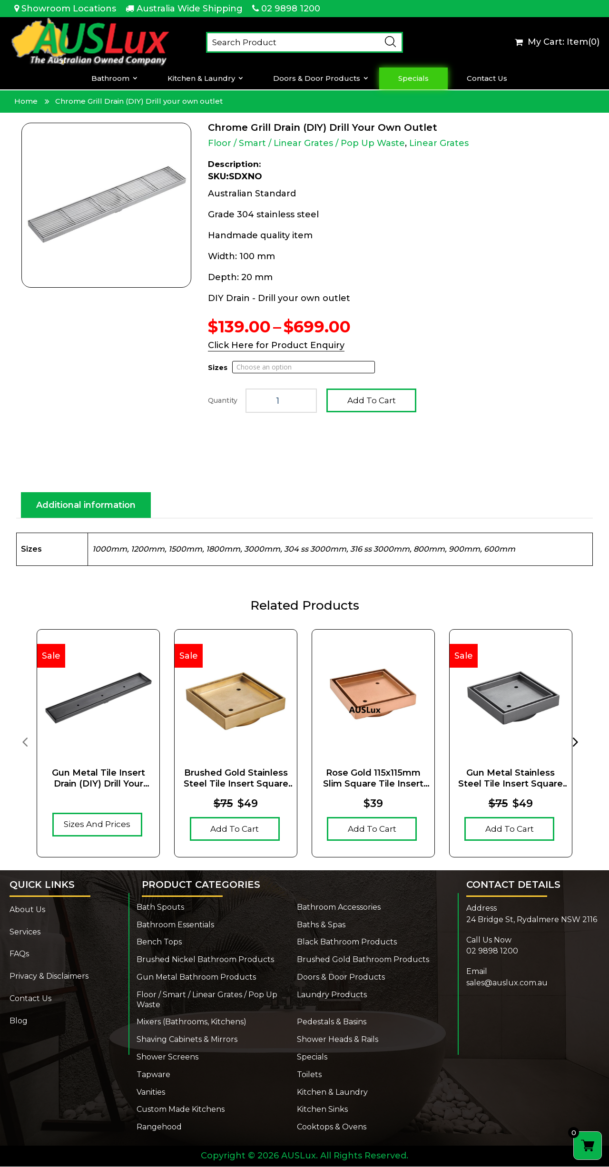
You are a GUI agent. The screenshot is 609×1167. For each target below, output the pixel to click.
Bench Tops (159, 942)
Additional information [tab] (86, 505)
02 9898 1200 (290, 8)
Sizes (217, 367)
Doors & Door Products (316, 78)
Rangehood (159, 1127)
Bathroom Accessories (339, 907)
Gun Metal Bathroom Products (196, 977)
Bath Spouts (160, 907)
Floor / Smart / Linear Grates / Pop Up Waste (306, 143)
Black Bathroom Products (347, 942)
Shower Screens (167, 1057)
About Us (27, 909)
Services (25, 932)
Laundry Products (332, 995)
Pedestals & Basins (331, 1022)
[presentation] (24, 741)
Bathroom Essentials (175, 925)
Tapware (153, 1074)
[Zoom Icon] (106, 205)
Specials (413, 78)
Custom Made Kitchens (181, 1109)
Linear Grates (439, 143)
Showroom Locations (68, 8)
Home (26, 101)
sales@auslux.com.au (507, 983)
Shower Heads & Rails (337, 1039)
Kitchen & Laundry (201, 78)
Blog (19, 1021)
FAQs (19, 954)
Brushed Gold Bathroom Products (363, 959)
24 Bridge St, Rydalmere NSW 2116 (531, 919)
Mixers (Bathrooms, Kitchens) (191, 1022)
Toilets (309, 1074)
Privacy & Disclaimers (49, 976)
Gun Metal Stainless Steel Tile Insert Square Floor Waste (510, 779)
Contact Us (487, 78)
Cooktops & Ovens (331, 1127)
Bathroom (110, 78)
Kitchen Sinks (322, 1109)
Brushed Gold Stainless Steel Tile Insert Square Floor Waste (236, 779)
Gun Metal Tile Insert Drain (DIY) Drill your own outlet (98, 779)
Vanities (151, 1092)
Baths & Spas (321, 925)
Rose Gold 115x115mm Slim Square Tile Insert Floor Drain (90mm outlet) (373, 779)
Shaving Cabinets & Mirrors (187, 1039)
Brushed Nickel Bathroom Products (205, 959)
